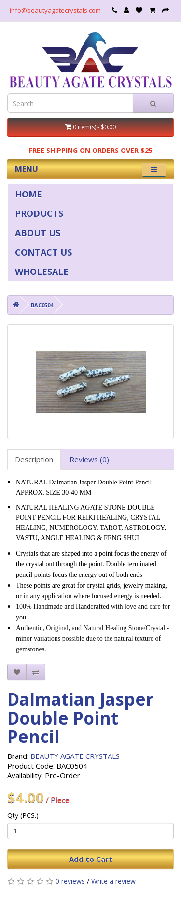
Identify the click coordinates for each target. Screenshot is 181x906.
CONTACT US (43, 252)
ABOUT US (37, 233)
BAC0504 (42, 305)
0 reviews (70, 881)
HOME (28, 194)
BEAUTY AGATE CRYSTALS (75, 756)
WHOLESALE (42, 271)
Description (34, 459)
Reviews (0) (89, 459)
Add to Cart (90, 859)
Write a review (113, 881)
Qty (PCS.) (23, 815)
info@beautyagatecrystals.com (55, 10)
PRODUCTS (39, 213)
